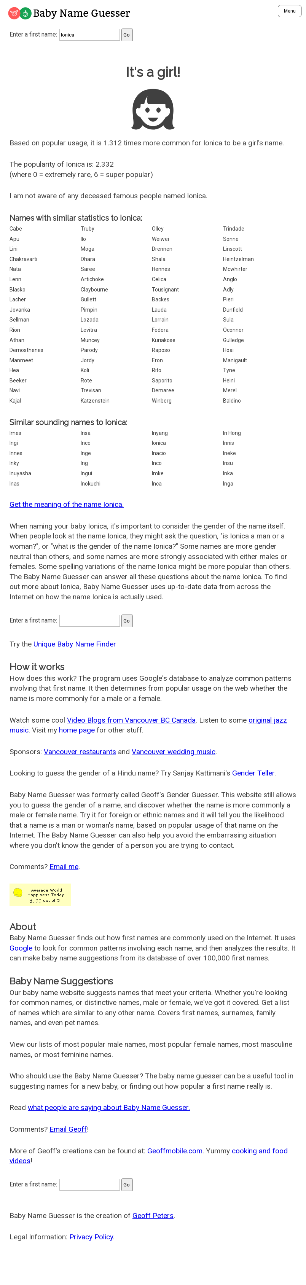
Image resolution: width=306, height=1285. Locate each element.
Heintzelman (238, 259)
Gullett (88, 299)
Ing (84, 463)
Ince (86, 443)
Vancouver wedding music (173, 751)
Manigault (235, 360)
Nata (15, 269)
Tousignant (165, 290)
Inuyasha (20, 473)
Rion (15, 330)
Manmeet (21, 360)
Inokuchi (90, 484)
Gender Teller (253, 773)
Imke (158, 473)
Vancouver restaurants (80, 751)
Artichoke (92, 279)
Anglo (230, 279)
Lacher (18, 299)
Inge (86, 453)
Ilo (83, 239)
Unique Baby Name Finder (74, 644)
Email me (63, 866)
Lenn (15, 279)
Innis (228, 443)
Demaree (163, 390)
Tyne (229, 370)
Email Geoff (68, 1129)
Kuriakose (163, 340)
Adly (228, 290)
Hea (14, 370)
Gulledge (233, 340)
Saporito (162, 380)
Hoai (228, 350)
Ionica (159, 443)
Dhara (88, 259)
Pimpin (89, 310)
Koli (85, 370)
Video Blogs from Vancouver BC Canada (131, 720)
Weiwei (160, 239)
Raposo (161, 350)
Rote (86, 380)
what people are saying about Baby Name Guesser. (109, 1107)
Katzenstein (95, 401)
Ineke (229, 453)
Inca (157, 484)
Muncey (90, 340)
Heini (229, 380)
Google (21, 948)
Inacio (159, 453)
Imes (15, 433)
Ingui (86, 473)
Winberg (162, 401)
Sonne (231, 239)
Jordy (87, 360)
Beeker (18, 380)
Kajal (15, 401)
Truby (87, 229)
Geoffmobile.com (174, 1150)
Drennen (162, 249)
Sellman (19, 320)
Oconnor (233, 330)
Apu (14, 239)
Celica (159, 279)
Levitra (89, 330)
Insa (86, 433)
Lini (14, 249)
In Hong (232, 433)
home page (77, 730)
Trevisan (91, 390)
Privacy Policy (91, 1236)
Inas (14, 484)
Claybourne (94, 290)
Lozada (90, 320)
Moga (87, 249)
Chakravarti (23, 259)
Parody (89, 350)
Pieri (228, 299)
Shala (159, 259)
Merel (230, 390)
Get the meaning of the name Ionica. (67, 504)
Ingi (14, 443)
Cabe (16, 229)
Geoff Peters (153, 1215)
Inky (14, 463)
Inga (228, 484)
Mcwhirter (235, 269)
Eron (157, 360)
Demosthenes (26, 350)
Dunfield (233, 310)
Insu (228, 463)
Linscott (232, 249)
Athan (17, 340)
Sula (228, 320)
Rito (156, 370)
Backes (160, 299)
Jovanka (20, 310)
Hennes (161, 269)
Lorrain (160, 320)
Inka (228, 473)
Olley (158, 229)
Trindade (233, 229)
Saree (88, 269)
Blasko (18, 290)
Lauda (159, 310)
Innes (16, 453)
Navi (15, 390)
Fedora (160, 330)
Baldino (232, 401)
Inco (157, 463)
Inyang (160, 433)
